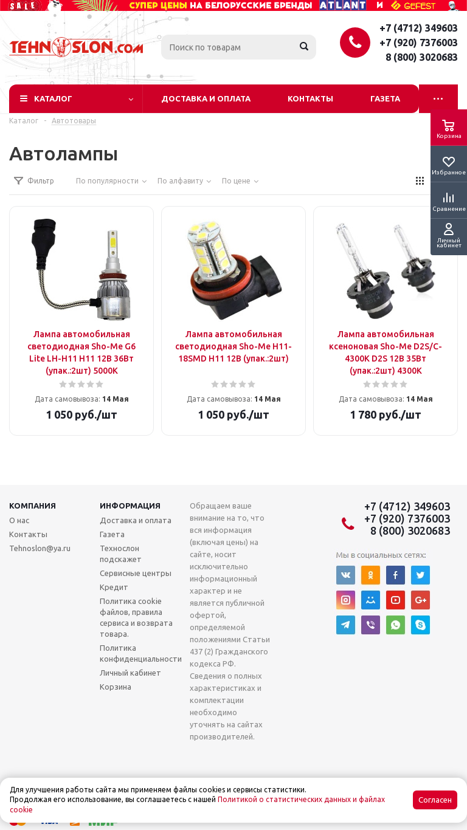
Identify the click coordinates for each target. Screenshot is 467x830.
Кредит (114, 587)
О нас (19, 520)
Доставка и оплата (206, 98)
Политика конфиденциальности (141, 653)
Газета (385, 98)
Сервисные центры (135, 573)
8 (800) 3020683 (422, 57)
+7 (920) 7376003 (418, 42)
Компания (32, 505)
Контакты (310, 98)
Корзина (115, 686)
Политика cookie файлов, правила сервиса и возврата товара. (136, 617)
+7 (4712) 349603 (418, 27)
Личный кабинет (130, 672)
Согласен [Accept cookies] (435, 799)
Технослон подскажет (121, 553)
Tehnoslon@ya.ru (40, 548)
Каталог (53, 98)
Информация (130, 505)
